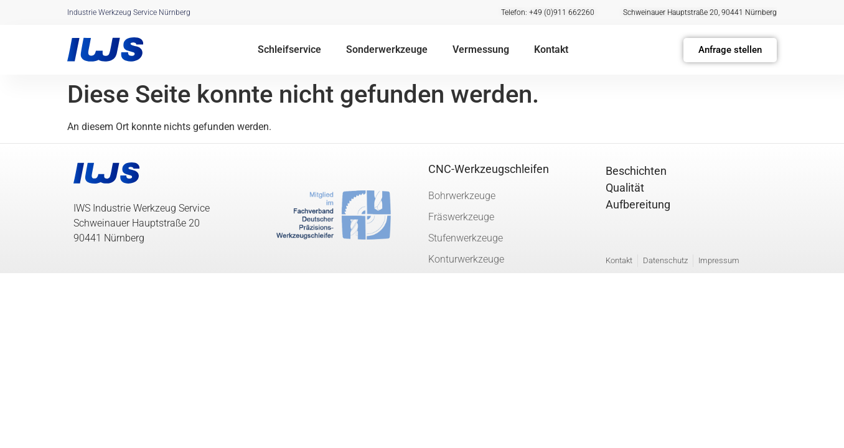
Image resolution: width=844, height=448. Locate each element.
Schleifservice (289, 49)
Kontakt (551, 49)
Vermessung (480, 49)
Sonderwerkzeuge (387, 49)
